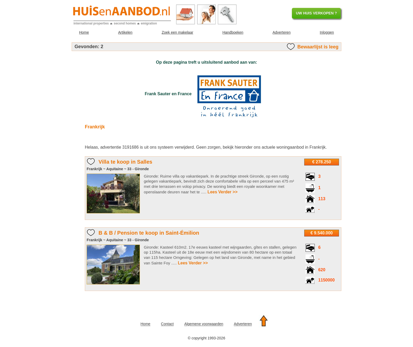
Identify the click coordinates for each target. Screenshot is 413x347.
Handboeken (232, 32)
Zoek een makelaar (177, 32)
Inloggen (327, 32)
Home (84, 32)
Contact (167, 324)
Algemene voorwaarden (203, 324)
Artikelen (125, 32)
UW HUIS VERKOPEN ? (316, 13)
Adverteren (282, 32)
